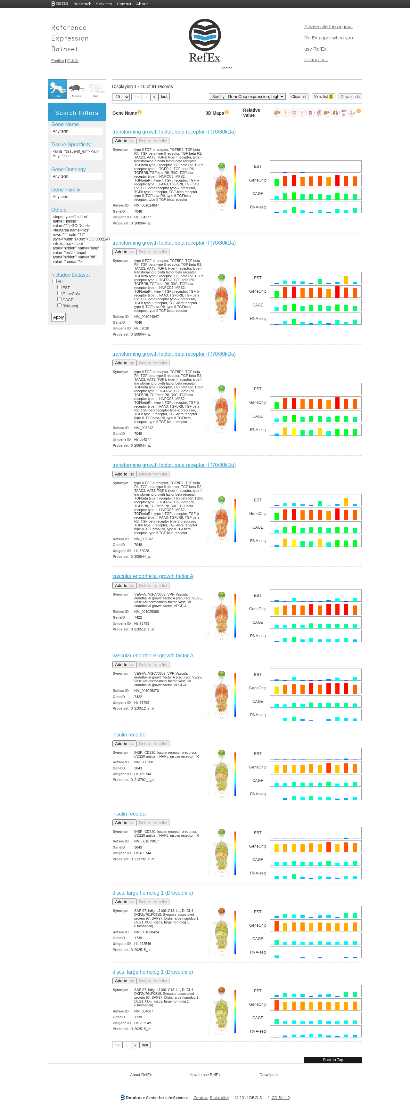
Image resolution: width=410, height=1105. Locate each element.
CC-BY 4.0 (281, 1097)
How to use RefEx (205, 1075)
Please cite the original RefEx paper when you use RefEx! (328, 38)
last (164, 96)
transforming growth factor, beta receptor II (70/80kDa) (174, 131)
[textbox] (197, 68)
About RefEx (141, 1075)
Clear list (298, 96)
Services (104, 3)
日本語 (72, 61)
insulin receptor (129, 734)
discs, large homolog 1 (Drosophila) (152, 893)
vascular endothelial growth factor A (152, 576)
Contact (124, 3)
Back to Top (333, 1060)
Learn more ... (316, 60)
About (142, 3)
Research (82, 3)
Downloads (350, 96)
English (57, 61)
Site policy (219, 1097)
